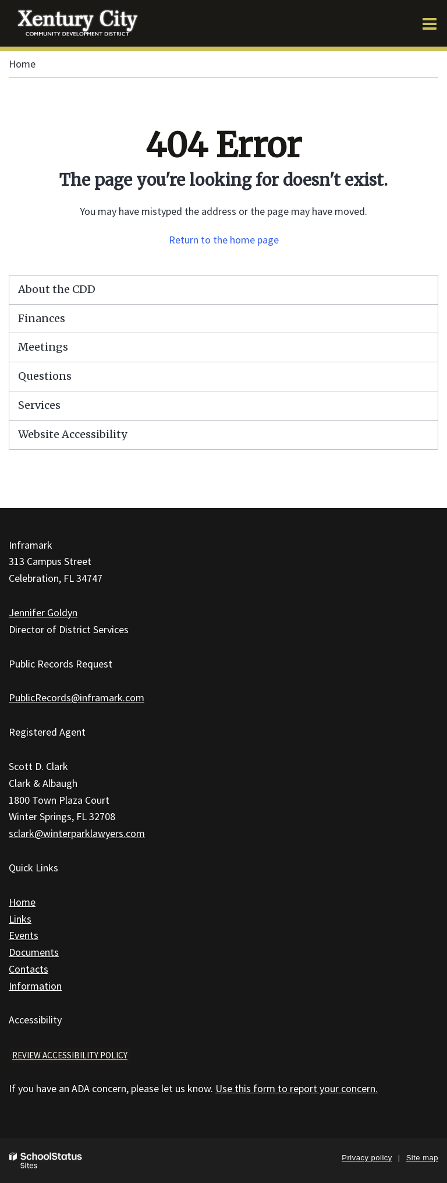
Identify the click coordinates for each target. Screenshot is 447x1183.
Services (39, 405)
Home (22, 63)
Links (20, 919)
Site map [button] (422, 1157)
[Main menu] (429, 23)
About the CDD (56, 289)
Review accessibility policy (69, 1055)
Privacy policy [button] (367, 1157)
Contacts (28, 969)
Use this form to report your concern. (296, 1088)
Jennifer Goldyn (43, 612)
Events (23, 935)
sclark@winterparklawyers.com (77, 833)
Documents (34, 952)
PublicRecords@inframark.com (76, 697)
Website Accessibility (72, 434)
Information (35, 986)
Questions (45, 376)
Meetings (43, 347)
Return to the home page (224, 239)
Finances (41, 318)
